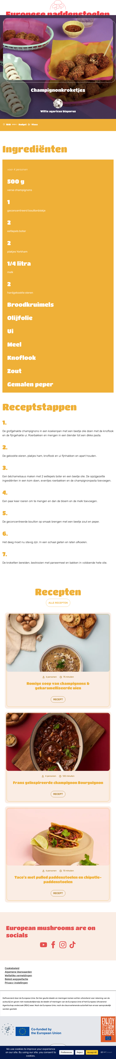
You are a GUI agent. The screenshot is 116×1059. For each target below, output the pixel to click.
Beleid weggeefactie (16, 979)
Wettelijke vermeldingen (18, 975)
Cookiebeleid (12, 968)
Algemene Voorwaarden (18, 971)
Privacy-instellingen (16, 982)
